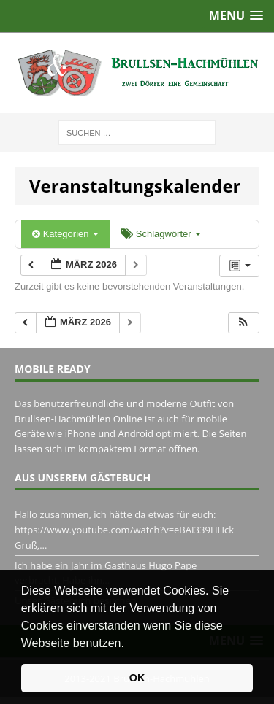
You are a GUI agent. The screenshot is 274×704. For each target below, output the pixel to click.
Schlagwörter (161, 233)
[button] (129, 644)
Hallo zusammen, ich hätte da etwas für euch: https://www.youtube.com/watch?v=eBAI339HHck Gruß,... (124, 530)
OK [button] (137, 678)
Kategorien (65, 233)
